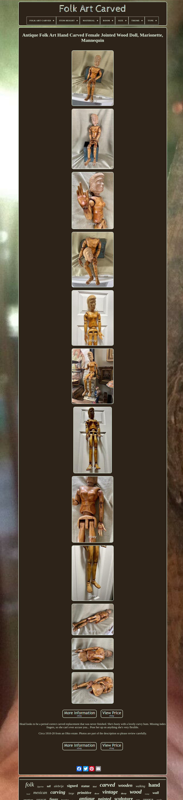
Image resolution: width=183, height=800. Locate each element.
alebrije (59, 786)
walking (140, 786)
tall (49, 786)
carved (107, 785)
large (71, 793)
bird (94, 786)
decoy (124, 793)
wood (136, 792)
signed (72, 786)
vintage (110, 792)
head (28, 794)
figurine (40, 787)
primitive (84, 793)
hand (154, 785)
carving (57, 792)
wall (156, 793)
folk (29, 784)
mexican (40, 792)
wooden (125, 785)
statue (85, 786)
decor (97, 793)
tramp (147, 794)
